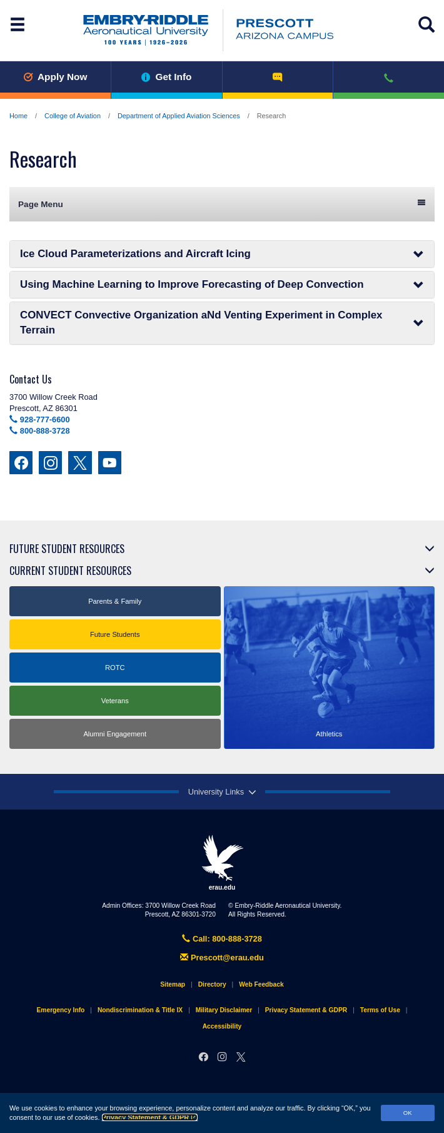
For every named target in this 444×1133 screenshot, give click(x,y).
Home (18, 115)
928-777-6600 (39, 419)
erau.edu (222, 863)
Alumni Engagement (114, 734)
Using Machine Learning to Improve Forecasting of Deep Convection (222, 284)
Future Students (115, 634)
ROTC (115, 667)
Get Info (166, 76)
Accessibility (222, 1026)
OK (407, 1112)
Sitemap (172, 984)
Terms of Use (380, 1010)
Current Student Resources (70, 570)
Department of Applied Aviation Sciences (179, 115)
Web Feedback (261, 984)
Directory (212, 984)
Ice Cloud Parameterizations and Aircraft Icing (222, 254)
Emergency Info (61, 1010)
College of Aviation (72, 115)
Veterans (115, 700)
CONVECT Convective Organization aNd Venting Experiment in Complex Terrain (222, 322)
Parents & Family (114, 601)
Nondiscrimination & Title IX (140, 1010)
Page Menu (222, 203)
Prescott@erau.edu (222, 957)
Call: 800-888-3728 (222, 938)
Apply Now (55, 76)
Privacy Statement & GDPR (150, 1117)
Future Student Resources (66, 548)
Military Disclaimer (224, 1010)
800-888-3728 (39, 430)
